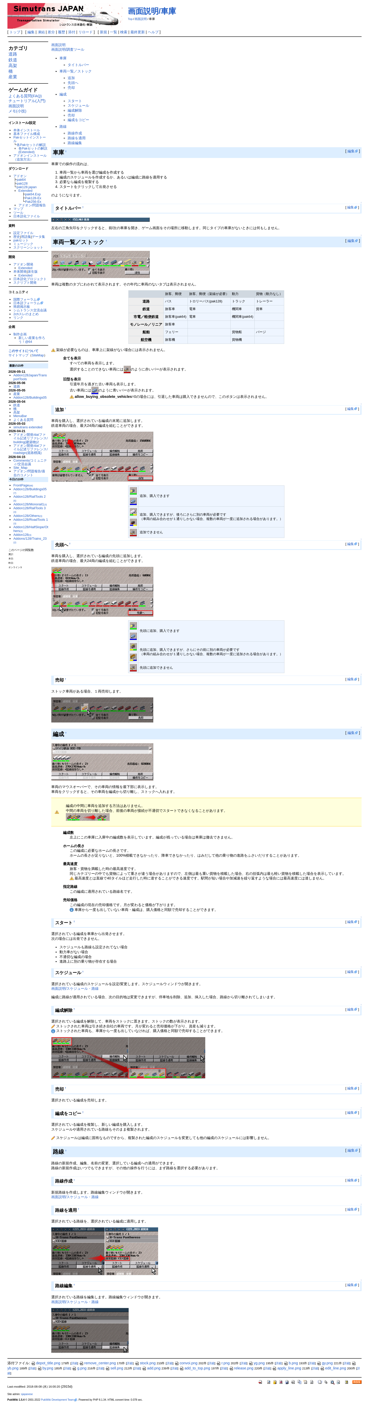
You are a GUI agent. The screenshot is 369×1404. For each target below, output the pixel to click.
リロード (85, 32)
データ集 (38, 237)
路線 (63, 126)
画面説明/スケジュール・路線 (75, 988)
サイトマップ (18, 355)
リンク (18, 318)
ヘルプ (153, 32)
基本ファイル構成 (26, 134)
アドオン (20, 176)
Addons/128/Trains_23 (30, 540)
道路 (12, 54)
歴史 (16, 237)
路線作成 (75, 133)
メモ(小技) (17, 111)
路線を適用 (77, 138)
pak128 (22, 183)
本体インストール (26, 130)
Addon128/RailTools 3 (29, 509)
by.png (45, 1368)
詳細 (74, 1363)
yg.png (257, 1363)
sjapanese (27, 1394)
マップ (18, 209)
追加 (71, 78)
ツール (18, 213)
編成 (63, 94)
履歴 (61, 32)
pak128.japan (27, 187)
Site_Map (20, 468)
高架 (12, 65)
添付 (71, 32)
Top (130, 18)
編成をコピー (78, 120)
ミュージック (23, 244)
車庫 (63, 58)
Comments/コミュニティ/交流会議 (30, 462)
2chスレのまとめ (26, 314)
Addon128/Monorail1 (30, 504)
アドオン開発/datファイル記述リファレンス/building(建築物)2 (30, 438)
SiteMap (38, 355)
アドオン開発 (23, 264)
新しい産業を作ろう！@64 (31, 339)
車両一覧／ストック (75, 71)
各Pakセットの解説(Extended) (32, 150)
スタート (75, 101)
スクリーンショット (28, 247)
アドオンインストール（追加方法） (30, 157)
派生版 (33, 271)
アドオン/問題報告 (32, 205)
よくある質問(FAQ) (25, 96)
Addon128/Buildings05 (30, 397)
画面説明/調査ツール (68, 49)
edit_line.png (333, 1368)
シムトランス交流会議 (30, 310)
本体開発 (20, 271)
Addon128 (22, 535)
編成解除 (75, 110)
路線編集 (75, 143)
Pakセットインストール (29, 139)
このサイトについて (23, 351)
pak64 (21, 180)
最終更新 (137, 32)
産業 (12, 77)
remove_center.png (97, 1363)
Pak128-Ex (33, 198)
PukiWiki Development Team (57, 1399)
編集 (31, 32)
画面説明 (141, 18)
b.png (291, 1363)
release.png (241, 1368)
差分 (51, 32)
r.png (223, 1363)
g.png (79, 1368)
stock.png (145, 1363)
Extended (25, 191)
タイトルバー (78, 65)
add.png (151, 1368)
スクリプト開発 (25, 282)
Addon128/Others (27, 516)
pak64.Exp (33, 194)
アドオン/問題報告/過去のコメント (29, 473)
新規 (103, 32)
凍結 (41, 32)
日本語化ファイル (26, 216)
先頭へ (73, 83)
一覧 (113, 32)
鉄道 (12, 60)
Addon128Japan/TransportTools (30, 377)
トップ (14, 32)
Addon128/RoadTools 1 (30, 521)
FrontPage (23, 485)
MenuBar (20, 416)
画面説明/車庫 (152, 11)
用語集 (26, 237)
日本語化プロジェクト (30, 279)
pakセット (21, 240)
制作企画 (20, 334)
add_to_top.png (194, 1368)
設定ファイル (23, 233)
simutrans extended (27, 427)
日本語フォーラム (26, 303)
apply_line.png (286, 1368)
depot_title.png (45, 1363)
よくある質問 (23, 420)
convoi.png (186, 1363)
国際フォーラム (25, 299)
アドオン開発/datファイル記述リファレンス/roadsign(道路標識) (30, 449)
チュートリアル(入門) (27, 101)
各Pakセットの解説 (31, 145)
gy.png (325, 1363)
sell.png (114, 1368)
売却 (71, 88)
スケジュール (78, 105)
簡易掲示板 (21, 307)
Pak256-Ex (33, 202)
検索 (123, 32)
